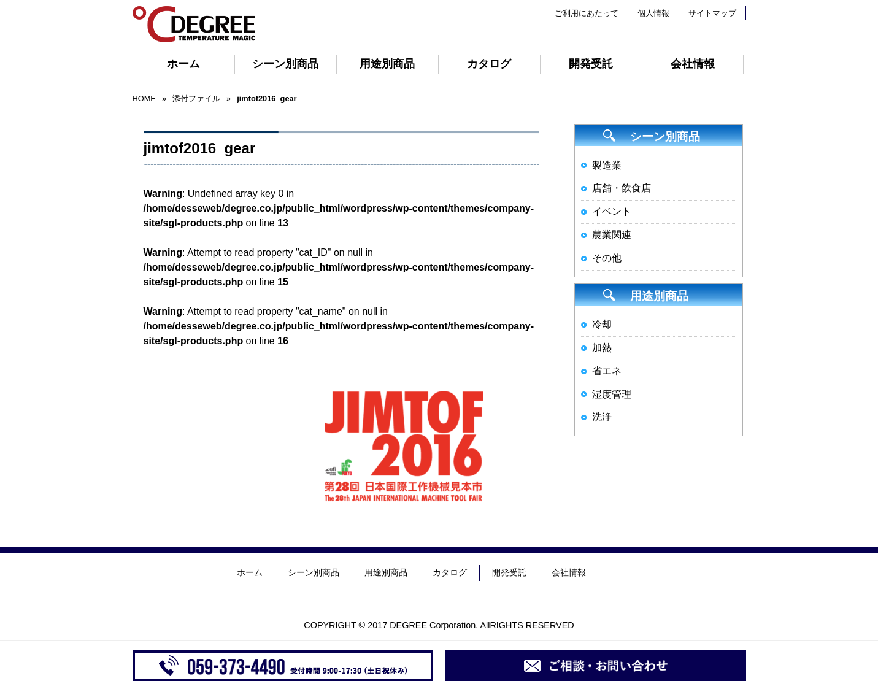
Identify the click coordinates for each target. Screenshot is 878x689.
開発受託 (591, 64)
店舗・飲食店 (621, 188)
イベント (611, 211)
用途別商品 (387, 64)
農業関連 (611, 234)
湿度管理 (611, 394)
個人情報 (653, 13)
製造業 (607, 165)
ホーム (183, 64)
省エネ (607, 371)
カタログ (489, 64)
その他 (607, 258)
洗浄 (602, 417)
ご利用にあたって (586, 13)
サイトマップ (712, 13)
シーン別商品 (285, 64)
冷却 (602, 324)
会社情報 (693, 64)
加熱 (602, 347)
